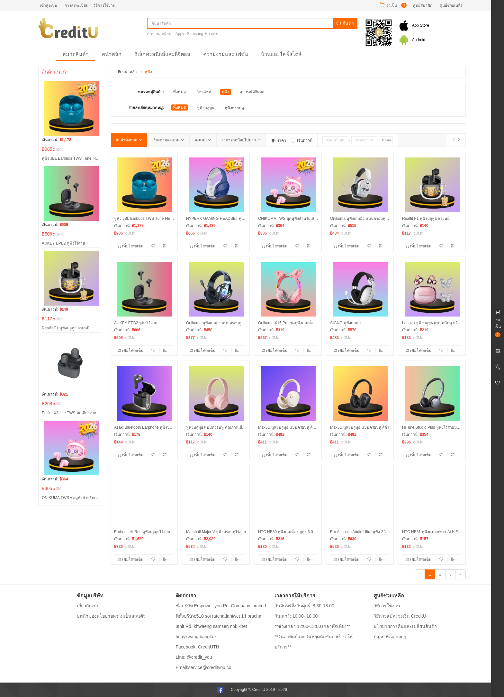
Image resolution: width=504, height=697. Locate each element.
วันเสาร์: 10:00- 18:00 (296, 616)
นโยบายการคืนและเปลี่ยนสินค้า (405, 626)
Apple (180, 33)
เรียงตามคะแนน (168, 140)
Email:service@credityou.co (203, 667)
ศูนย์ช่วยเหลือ (451, 5)
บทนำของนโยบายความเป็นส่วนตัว (111, 616)
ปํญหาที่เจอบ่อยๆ (390, 636)
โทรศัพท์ (204, 92)
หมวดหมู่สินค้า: (151, 92)
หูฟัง (225, 92)
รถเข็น (391, 5)
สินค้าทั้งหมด (129, 140)
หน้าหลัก (112, 54)
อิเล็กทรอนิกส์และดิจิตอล (162, 54)
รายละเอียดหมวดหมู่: (146, 107)
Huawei (211, 33)
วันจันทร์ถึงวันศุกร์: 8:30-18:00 (304, 605)
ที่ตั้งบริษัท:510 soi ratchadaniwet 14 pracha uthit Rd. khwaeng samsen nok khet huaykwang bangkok (218, 626)
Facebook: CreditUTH (197, 646)
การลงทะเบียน (76, 5)
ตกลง (386, 140)
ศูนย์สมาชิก (422, 5)
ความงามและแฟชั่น (225, 54)
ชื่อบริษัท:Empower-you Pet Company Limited (221, 605)
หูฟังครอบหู (234, 107)
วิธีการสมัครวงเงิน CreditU (400, 616)
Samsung (195, 33)
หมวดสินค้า (75, 54)
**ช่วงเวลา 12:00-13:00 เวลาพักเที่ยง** (312, 626)
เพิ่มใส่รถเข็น (131, 246)
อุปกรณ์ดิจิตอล (252, 92)
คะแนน (203, 140)
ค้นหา (345, 23)
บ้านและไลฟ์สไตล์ (281, 54)
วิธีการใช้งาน (104, 5)
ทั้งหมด (179, 91)
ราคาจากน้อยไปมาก (241, 140)
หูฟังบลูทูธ (205, 107)
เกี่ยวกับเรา (87, 605)
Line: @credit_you (194, 657)
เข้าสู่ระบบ (48, 5)
